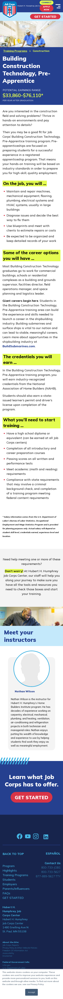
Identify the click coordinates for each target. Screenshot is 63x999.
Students (9, 880)
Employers (10, 884)
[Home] (10, 9)
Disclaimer (7, 956)
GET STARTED (13, 898)
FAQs (6, 893)
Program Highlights (10, 868)
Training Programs (15, 51)
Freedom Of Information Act (15, 950)
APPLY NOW (46, 8)
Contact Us (52, 863)
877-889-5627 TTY (48, 876)
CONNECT (46, 2)
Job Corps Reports (11, 945)
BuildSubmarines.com (19, 346)
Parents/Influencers (16, 889)
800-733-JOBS (50, 867)
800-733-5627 (50, 872)
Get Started (45, 17)
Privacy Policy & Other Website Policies (20, 947)
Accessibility (8, 953)
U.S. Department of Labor (14, 968)
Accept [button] (31, 992)
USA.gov (6, 965)
